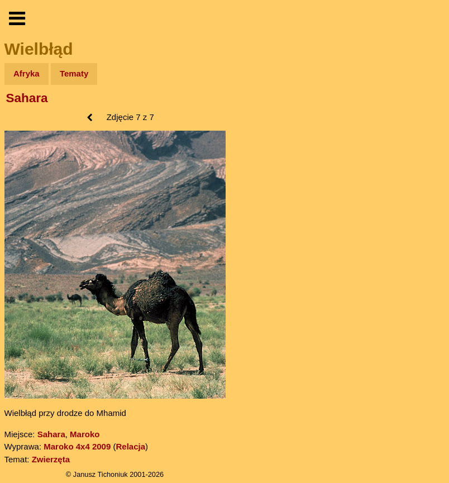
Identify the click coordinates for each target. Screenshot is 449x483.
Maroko (84, 434)
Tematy (74, 73)
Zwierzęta (51, 459)
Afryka (26, 73)
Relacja (130, 446)
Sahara (27, 98)
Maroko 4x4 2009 (77, 446)
